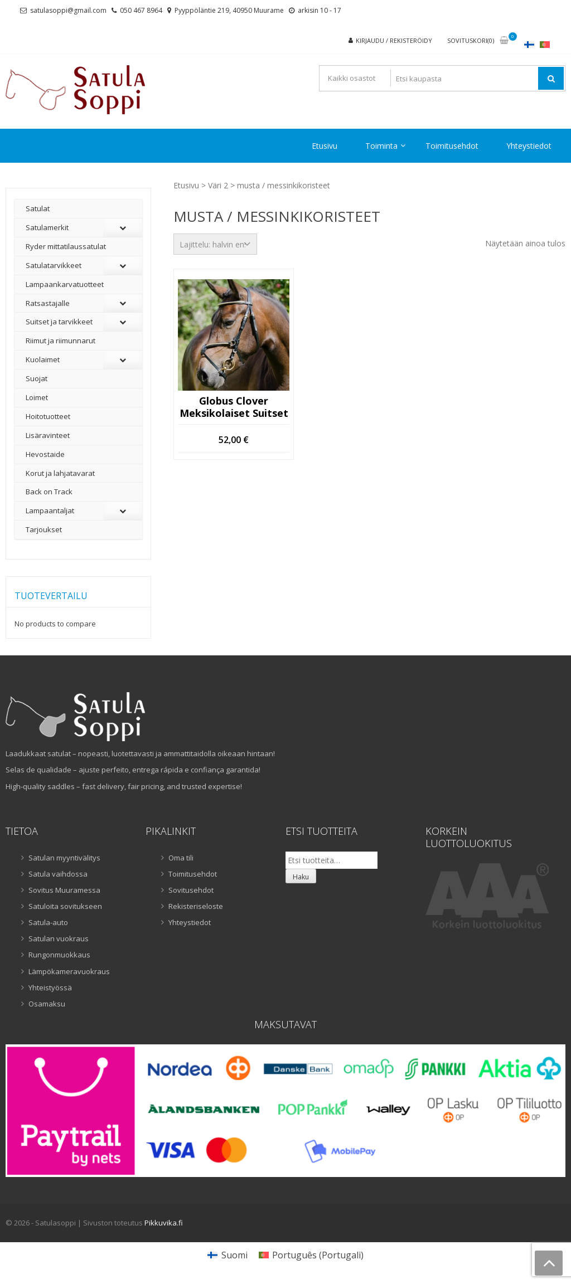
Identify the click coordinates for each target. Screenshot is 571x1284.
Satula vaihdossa (58, 874)
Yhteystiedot (528, 145)
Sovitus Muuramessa (64, 890)
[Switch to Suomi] (529, 44)
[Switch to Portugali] (545, 44)
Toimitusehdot (451, 145)
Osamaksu (46, 1004)
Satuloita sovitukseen (65, 906)
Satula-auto (48, 922)
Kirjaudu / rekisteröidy (394, 40)
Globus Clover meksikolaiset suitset (234, 407)
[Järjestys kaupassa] (215, 244)
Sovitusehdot (191, 890)
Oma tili (180, 858)
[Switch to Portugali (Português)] (311, 1255)
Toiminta (381, 145)
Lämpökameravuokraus (69, 971)
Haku (301, 877)
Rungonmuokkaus (59, 955)
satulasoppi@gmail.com (68, 10)
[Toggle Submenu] (122, 227)
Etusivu (324, 145)
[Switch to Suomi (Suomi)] (227, 1255)
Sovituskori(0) (470, 40)
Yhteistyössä (50, 988)
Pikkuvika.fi (163, 1223)
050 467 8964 (141, 10)
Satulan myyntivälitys (64, 858)
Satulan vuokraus (58, 938)
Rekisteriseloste (195, 906)
